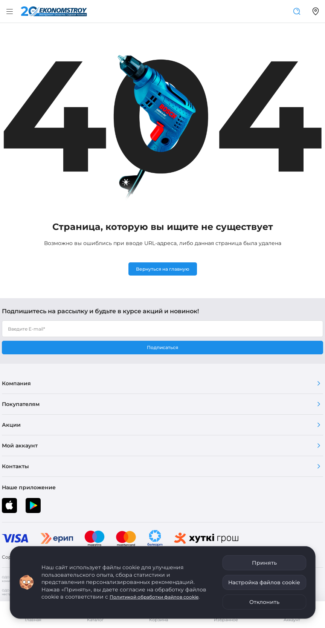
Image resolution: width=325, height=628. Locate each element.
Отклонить (264, 602)
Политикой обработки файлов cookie (154, 597)
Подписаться (162, 347)
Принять (264, 562)
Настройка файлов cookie (264, 582)
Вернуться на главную (162, 269)
